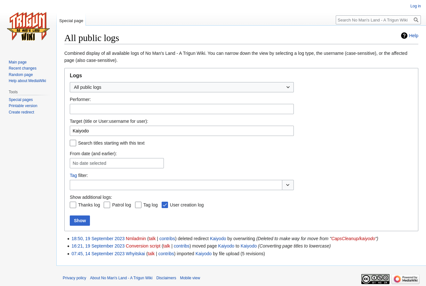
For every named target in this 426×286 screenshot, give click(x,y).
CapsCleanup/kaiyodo (353, 238)
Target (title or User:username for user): (109, 121)
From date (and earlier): (93, 153)
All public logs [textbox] (87, 87)
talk (152, 238)
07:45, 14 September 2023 (98, 253)
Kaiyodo (218, 238)
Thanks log (89, 204)
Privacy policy (74, 278)
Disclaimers (166, 278)
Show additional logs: (91, 197)
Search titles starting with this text (111, 143)
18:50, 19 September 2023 (98, 238)
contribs (167, 238)
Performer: (80, 99)
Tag (73, 175)
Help (413, 35)
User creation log (187, 204)
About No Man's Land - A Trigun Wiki (121, 278)
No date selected (89, 163)
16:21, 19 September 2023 (98, 245)
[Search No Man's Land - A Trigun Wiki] (378, 19)
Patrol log (121, 204)
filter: (79, 175)
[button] (288, 185)
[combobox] (182, 87)
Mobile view (190, 278)
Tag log (150, 204)
